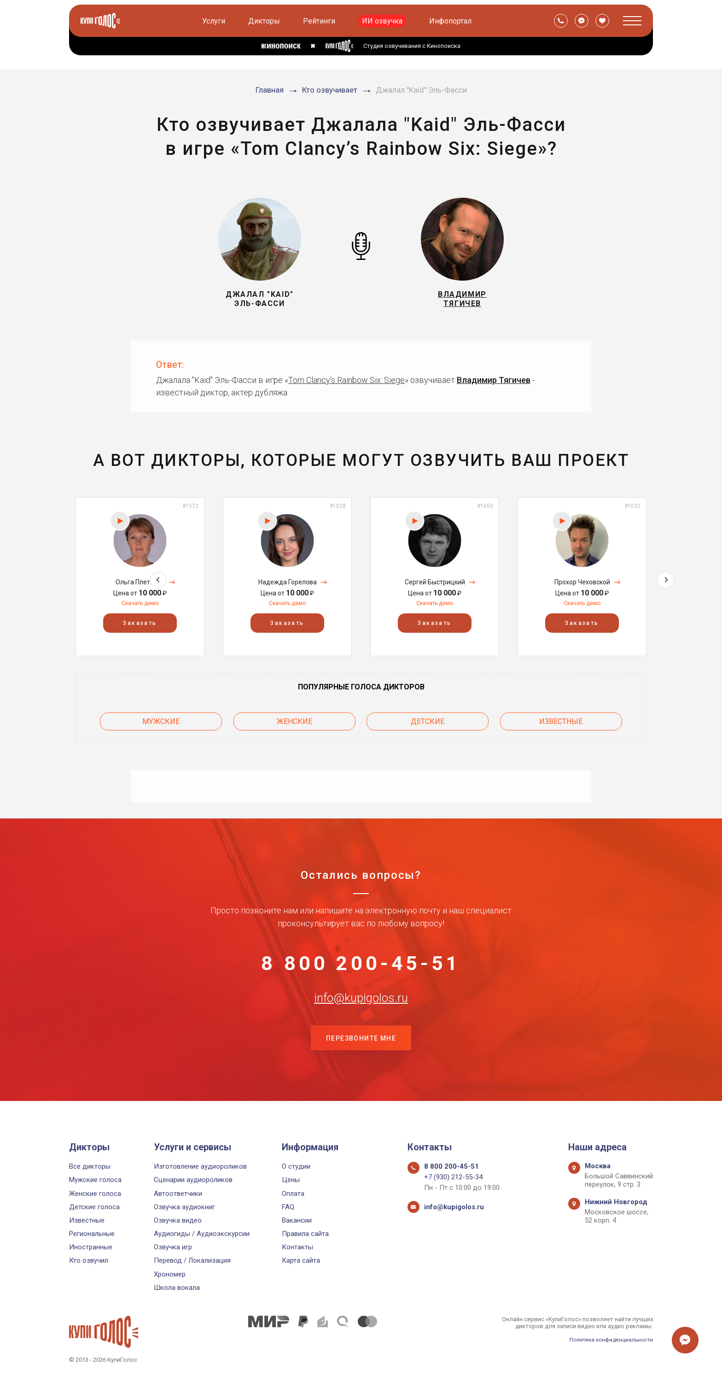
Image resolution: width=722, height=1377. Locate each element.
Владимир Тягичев (493, 380)
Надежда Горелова (287, 582)
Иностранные (90, 1247)
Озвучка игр (173, 1247)
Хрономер (170, 1274)
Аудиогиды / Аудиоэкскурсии (202, 1234)
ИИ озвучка (383, 21)
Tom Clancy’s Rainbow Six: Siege (346, 380)
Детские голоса (94, 1207)
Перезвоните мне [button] (361, 1055)
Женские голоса (95, 1193)
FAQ (288, 1207)
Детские (427, 719)
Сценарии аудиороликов (193, 1180)
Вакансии (297, 1220)
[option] (140, 576)
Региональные (92, 1234)
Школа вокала (177, 1287)
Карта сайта (301, 1260)
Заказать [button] (140, 623)
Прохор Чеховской (582, 582)
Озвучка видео (178, 1220)
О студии (296, 1166)
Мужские (161, 719)
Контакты (297, 1247)
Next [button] (665, 576)
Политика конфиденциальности (608, 1339)
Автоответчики (178, 1193)
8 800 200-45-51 (361, 963)
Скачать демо (140, 603)
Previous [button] (56, 576)
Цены (291, 1180)
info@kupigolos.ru (361, 1008)
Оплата (293, 1193)
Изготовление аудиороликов (200, 1166)
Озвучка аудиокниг (184, 1207)
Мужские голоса (95, 1180)
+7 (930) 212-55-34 (453, 1177)
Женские (294, 719)
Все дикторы (90, 1166)
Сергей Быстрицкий (435, 582)
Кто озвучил (88, 1260)
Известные (560, 719)
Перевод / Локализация (192, 1260)
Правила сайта (305, 1234)
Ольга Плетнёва (140, 582)
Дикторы (265, 21)
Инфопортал (452, 21)
